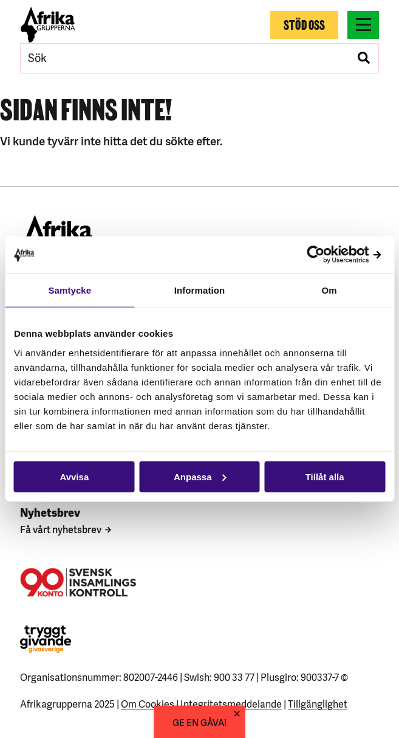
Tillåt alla (324, 476)
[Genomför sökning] (364, 58)
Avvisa (74, 476)
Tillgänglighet (317, 703)
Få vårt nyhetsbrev (60, 529)
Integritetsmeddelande (231, 703)
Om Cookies (147, 703)
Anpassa (200, 476)
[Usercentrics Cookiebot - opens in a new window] (332, 255)
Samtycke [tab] (69, 290)
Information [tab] (199, 290)
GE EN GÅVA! (199, 722)
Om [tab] (329, 290)
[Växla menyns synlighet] (363, 25)
